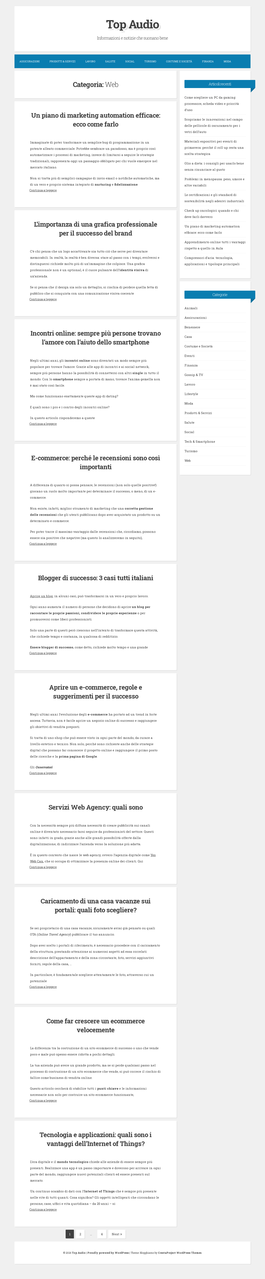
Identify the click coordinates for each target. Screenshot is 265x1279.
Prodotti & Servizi (62, 61)
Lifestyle (191, 394)
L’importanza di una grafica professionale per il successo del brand (95, 228)
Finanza (208, 61)
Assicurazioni (29, 61)
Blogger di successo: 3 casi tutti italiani (95, 586)
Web (187, 460)
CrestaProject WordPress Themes (179, 1261)
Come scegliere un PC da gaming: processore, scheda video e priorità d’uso (211, 103)
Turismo (150, 61)
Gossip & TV (193, 375)
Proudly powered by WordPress (108, 1261)
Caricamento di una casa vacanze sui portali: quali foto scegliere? (96, 914)
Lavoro (90, 61)
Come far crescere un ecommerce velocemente (95, 1034)
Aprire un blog (41, 605)
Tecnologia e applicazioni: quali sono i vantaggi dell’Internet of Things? (95, 1148)
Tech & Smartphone (199, 441)
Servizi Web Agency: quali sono (96, 815)
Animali (191, 308)
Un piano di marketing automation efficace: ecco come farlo (95, 119)
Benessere (192, 327)
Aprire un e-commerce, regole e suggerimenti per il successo (95, 700)
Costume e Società (179, 61)
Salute (110, 61)
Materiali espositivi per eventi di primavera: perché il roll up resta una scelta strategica (214, 147)
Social (129, 61)
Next (117, 1243)
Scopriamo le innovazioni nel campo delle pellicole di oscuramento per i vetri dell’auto (213, 125)
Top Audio (132, 23)
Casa (188, 337)
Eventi (189, 356)
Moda (227, 61)
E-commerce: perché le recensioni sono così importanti (95, 471)
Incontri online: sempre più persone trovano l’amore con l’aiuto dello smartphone (95, 341)
